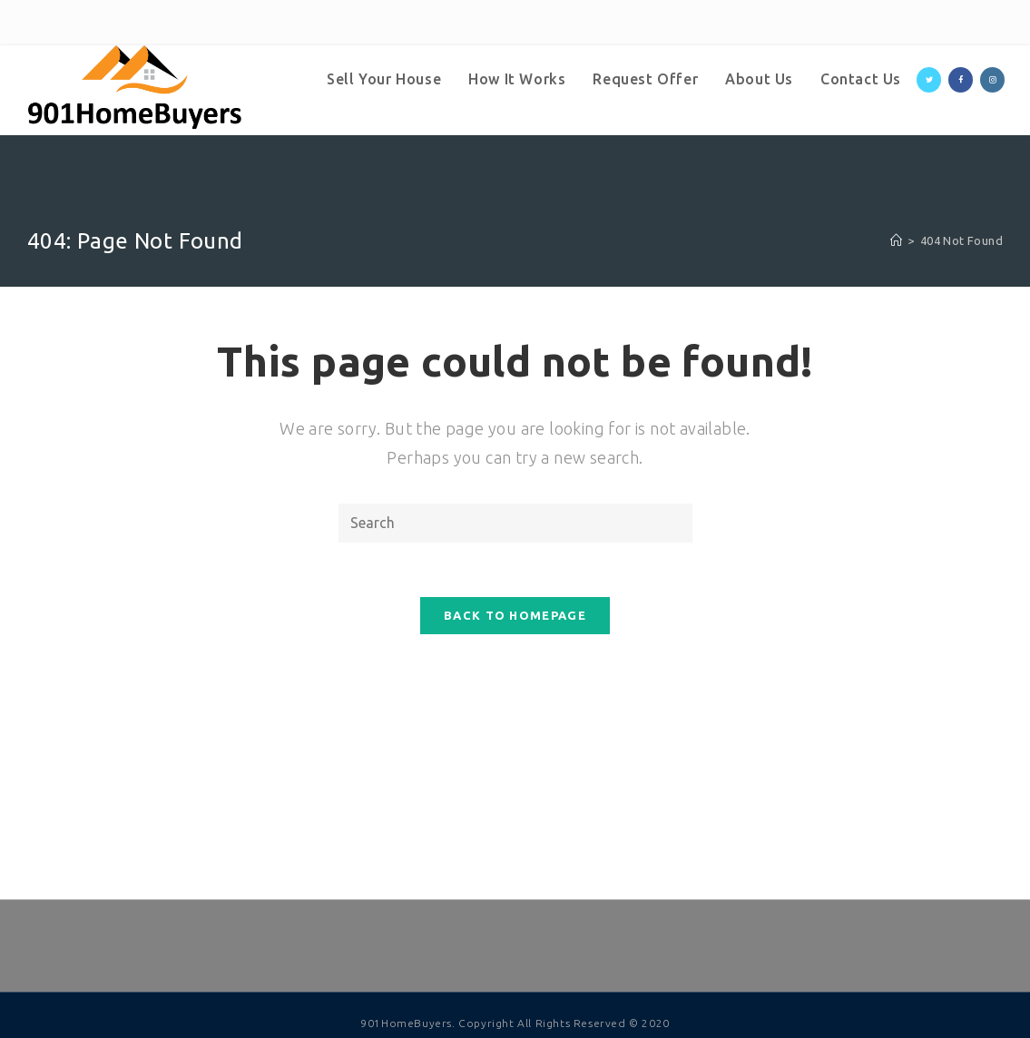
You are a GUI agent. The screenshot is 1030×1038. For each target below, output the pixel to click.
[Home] (896, 240)
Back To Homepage (515, 615)
